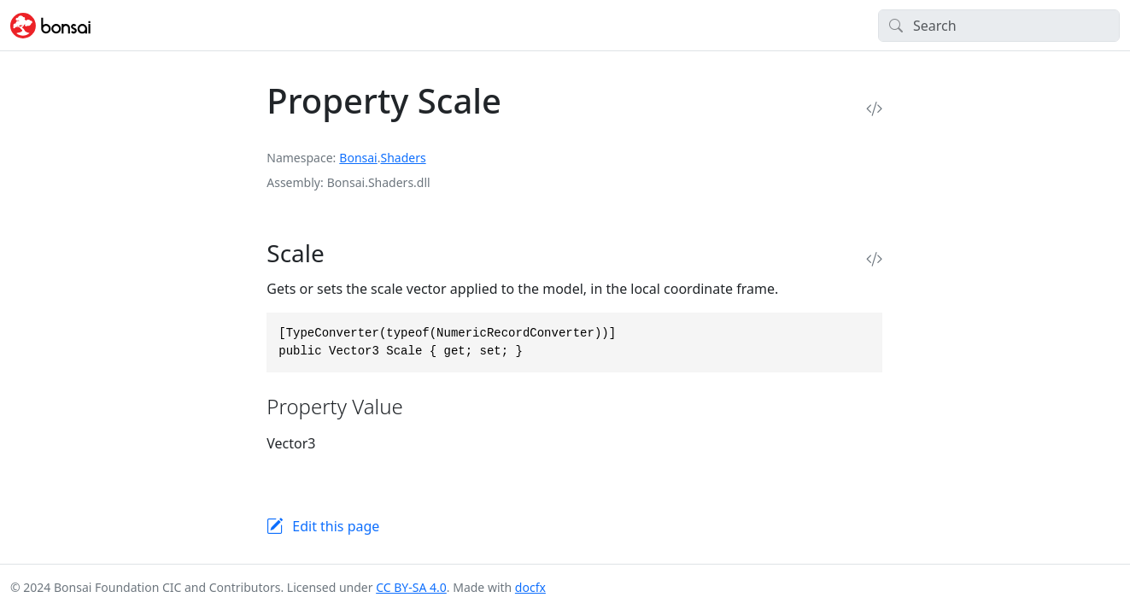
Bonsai (358, 157)
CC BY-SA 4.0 (411, 587)
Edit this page (335, 526)
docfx (530, 587)
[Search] (999, 25)
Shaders (402, 157)
